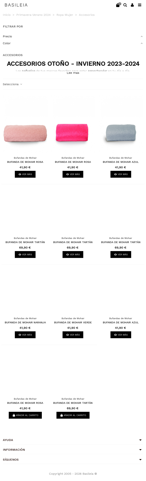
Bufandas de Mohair (25, 158)
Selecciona (13, 84)
